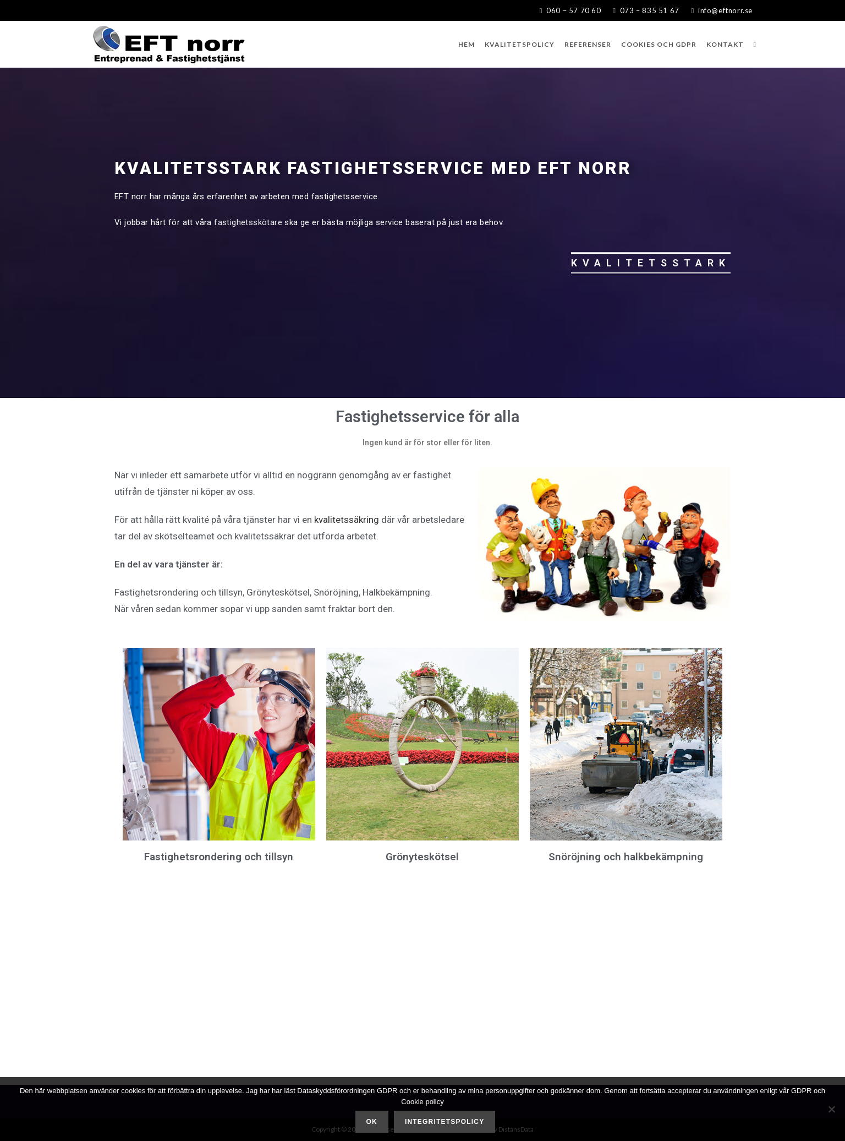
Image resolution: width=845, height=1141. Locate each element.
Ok (371, 1122)
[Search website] (755, 44)
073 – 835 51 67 (642, 10)
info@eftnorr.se (722, 10)
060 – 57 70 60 (571, 10)
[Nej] (831, 1109)
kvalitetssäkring (346, 519)
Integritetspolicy (444, 1122)
